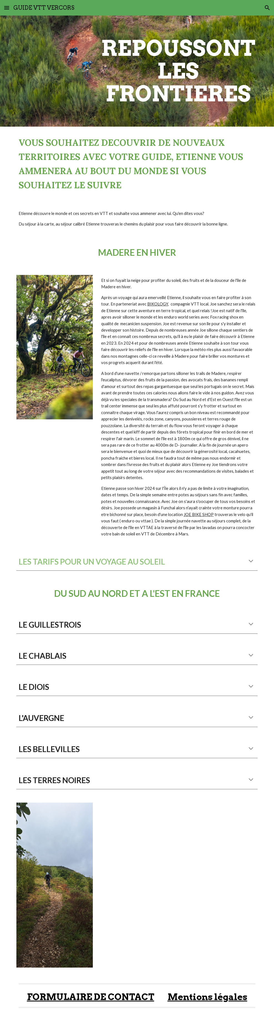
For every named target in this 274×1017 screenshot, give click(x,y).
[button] (6, 7)
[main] (178, 71)
